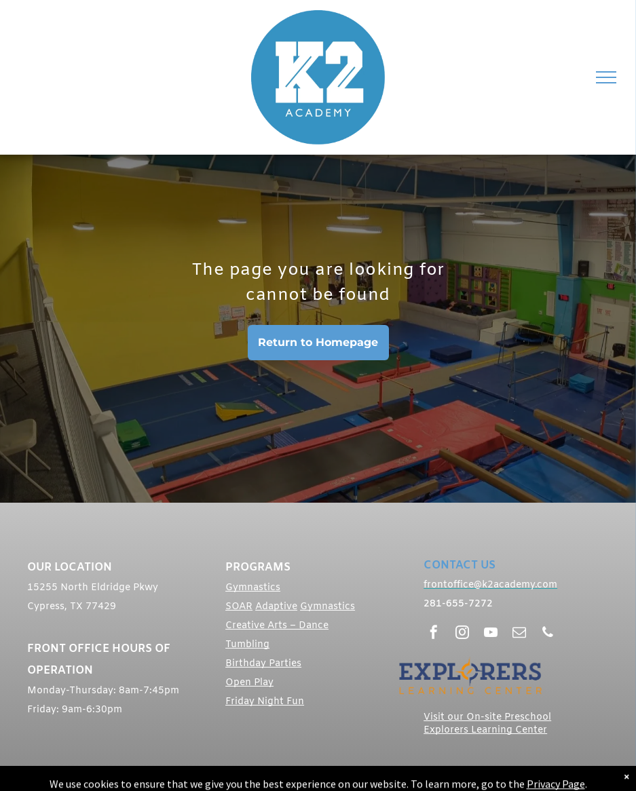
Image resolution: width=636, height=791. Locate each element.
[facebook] (434, 634)
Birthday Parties (263, 663)
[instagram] (462, 634)
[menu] (606, 77)
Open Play (249, 682)
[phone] (548, 634)
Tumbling (247, 644)
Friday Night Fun (264, 701)
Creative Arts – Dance (277, 625)
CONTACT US (459, 565)
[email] (519, 634)
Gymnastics (252, 587)
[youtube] (491, 634)
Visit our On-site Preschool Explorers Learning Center (487, 724)
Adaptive (276, 606)
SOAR (238, 606)
